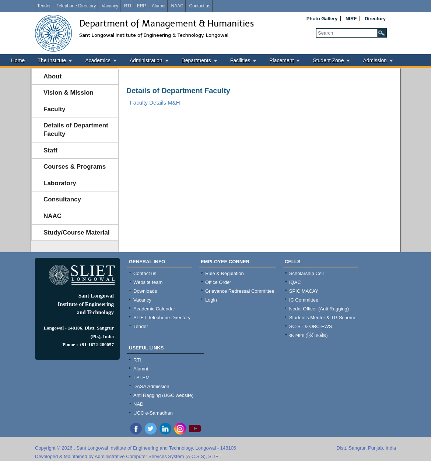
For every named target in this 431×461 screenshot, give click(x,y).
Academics (97, 60)
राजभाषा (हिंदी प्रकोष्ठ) (308, 335)
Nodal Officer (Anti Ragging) (319, 309)
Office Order (218, 282)
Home (18, 60)
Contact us (199, 5)
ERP (141, 5)
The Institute (52, 60)
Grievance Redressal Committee (239, 291)
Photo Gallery (322, 18)
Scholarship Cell (306, 273)
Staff (50, 150)
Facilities (240, 60)
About (52, 76)
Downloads (145, 291)
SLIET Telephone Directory (161, 317)
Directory (375, 18)
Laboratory (59, 183)
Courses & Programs (74, 166)
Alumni (158, 5)
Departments (196, 60)
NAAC (177, 5)
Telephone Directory (76, 5)
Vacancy (110, 5)
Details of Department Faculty (75, 129)
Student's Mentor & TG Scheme (323, 317)
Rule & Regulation (224, 273)
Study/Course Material (76, 232)
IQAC (295, 282)
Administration (146, 60)
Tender (44, 5)
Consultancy (62, 199)
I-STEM (141, 377)
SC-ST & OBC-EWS (310, 326)
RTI (127, 5)
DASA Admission (151, 386)
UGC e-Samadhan (153, 413)
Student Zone (328, 60)
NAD (138, 404)
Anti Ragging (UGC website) (163, 395)
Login (211, 300)
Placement (281, 60)
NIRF (351, 18)
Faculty (54, 109)
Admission (375, 60)
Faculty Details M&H (155, 102)
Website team (147, 282)
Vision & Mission (68, 92)
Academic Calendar (154, 309)
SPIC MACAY (303, 291)
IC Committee (303, 300)
